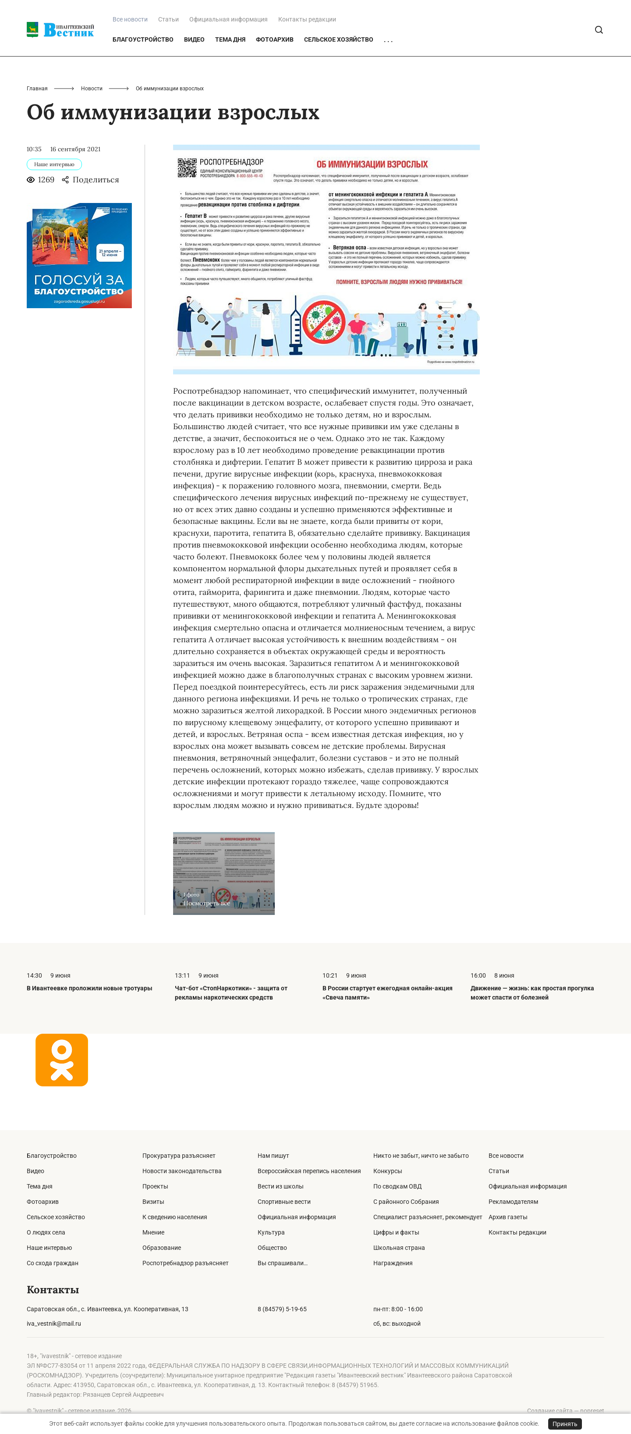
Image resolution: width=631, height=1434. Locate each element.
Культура (271, 1232)
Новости (92, 132)
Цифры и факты (396, 1232)
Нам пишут (273, 1155)
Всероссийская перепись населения (309, 1170)
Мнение (153, 1232)
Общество (272, 1247)
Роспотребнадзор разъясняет (185, 1263)
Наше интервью (49, 1247)
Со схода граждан (52, 1263)
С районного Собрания (406, 1201)
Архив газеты (508, 1217)
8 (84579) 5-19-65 (282, 1309)
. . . (388, 84)
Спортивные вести (284, 1201)
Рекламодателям (513, 1201)
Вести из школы (281, 1186)
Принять (565, 1423)
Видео (194, 83)
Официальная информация (228, 63)
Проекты (155, 1186)
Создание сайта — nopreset (565, 1410)
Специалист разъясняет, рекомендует (427, 1217)
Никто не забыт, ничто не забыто (421, 1155)
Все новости (506, 1155)
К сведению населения (174, 1217)
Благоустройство (143, 83)
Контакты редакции (307, 63)
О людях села (46, 1232)
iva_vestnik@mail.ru (54, 1323)
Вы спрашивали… (283, 1263)
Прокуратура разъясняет (179, 1155)
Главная (37, 132)
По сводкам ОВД (397, 1186)
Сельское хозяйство (338, 83)
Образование (161, 1247)
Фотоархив (275, 83)
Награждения (393, 1263)
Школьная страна (399, 1247)
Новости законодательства (182, 1170)
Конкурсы (387, 1170)
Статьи (168, 63)
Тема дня (230, 83)
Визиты (153, 1201)
